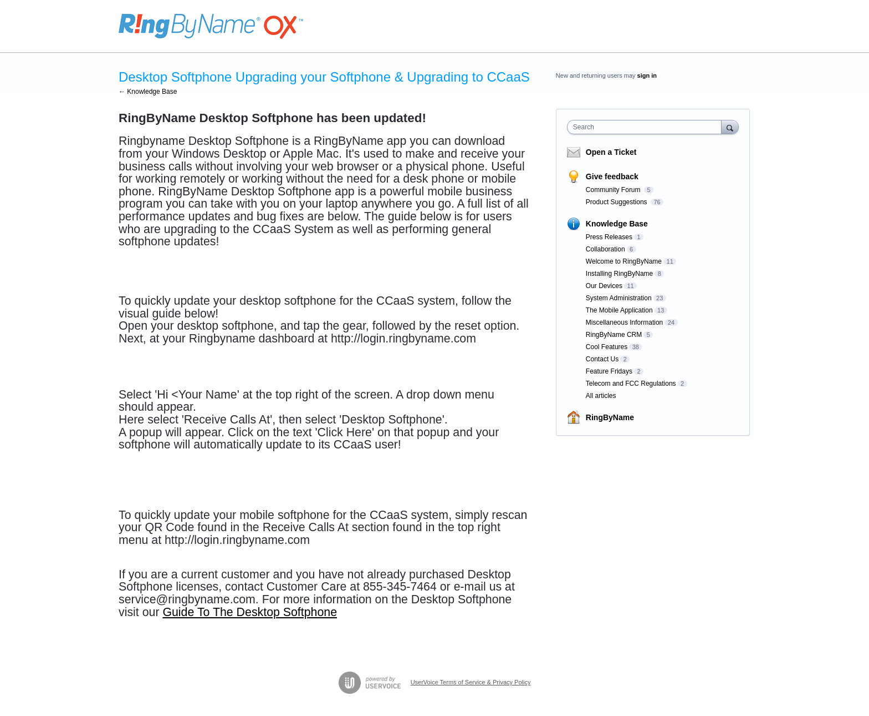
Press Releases (609, 237)
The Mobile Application (619, 310)
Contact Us (602, 359)
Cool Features (606, 347)
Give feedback (612, 176)
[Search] (730, 127)
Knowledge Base (617, 223)
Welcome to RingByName (624, 261)
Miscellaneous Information (624, 322)
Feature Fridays (609, 371)
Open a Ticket (611, 152)
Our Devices (604, 286)
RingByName (610, 417)
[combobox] (647, 127)
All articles (601, 396)
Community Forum (614, 190)
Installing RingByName (619, 274)
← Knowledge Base (148, 91)
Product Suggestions (617, 202)
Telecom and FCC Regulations (631, 383)
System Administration (619, 298)
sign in (647, 75)
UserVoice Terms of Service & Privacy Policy (471, 682)
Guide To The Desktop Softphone (249, 612)
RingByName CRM (614, 335)
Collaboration (605, 249)
